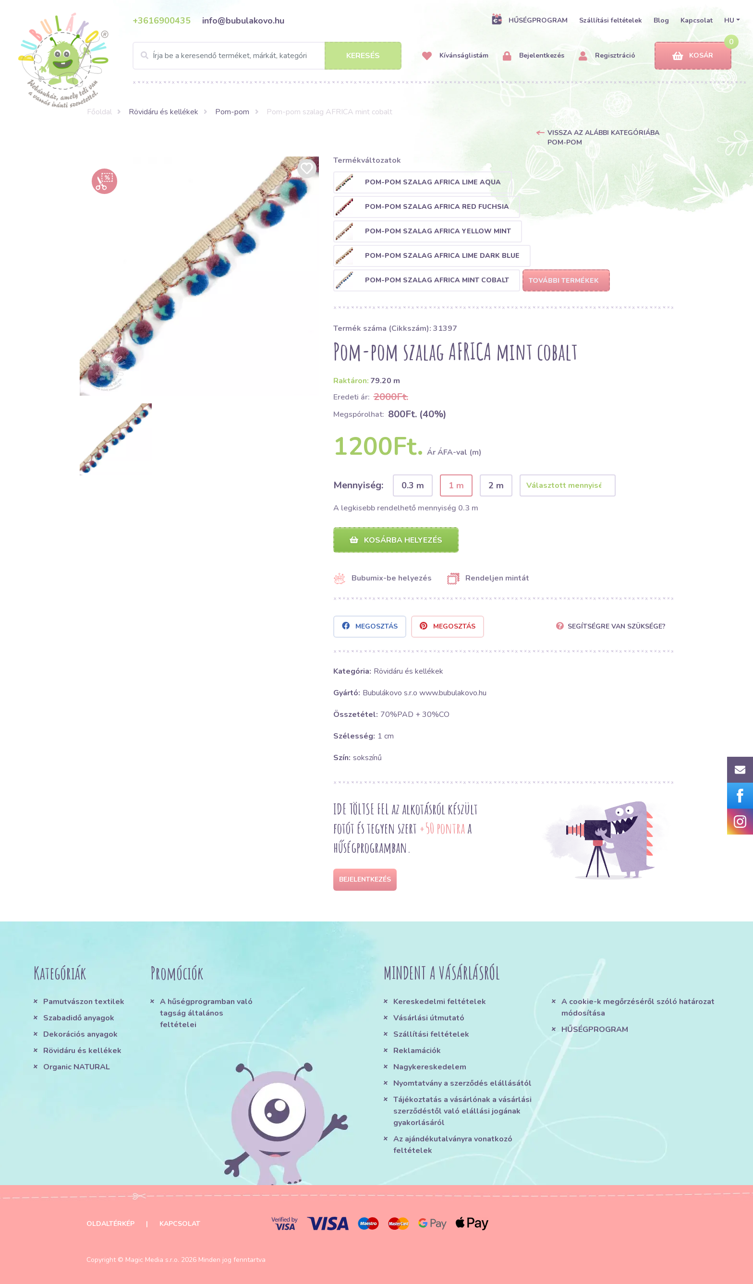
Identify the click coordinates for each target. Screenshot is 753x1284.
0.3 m (412, 485)
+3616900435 (162, 20)
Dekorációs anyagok (80, 1034)
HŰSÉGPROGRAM (529, 20)
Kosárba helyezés (396, 540)
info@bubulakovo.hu (243, 20)
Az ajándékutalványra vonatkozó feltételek (452, 1145)
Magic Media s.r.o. (152, 1259)
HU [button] (729, 20)
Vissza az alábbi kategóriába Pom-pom (603, 137)
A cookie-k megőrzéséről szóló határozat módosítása (638, 1007)
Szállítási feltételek (610, 20)
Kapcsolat (696, 20)
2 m (496, 485)
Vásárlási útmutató (428, 1018)
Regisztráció (607, 56)
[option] (199, 276)
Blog (661, 20)
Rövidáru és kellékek (163, 112)
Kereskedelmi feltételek (439, 1001)
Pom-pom (232, 112)
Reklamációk (417, 1050)
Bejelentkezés (533, 56)
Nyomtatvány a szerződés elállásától (462, 1083)
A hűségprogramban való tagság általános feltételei (206, 1013)
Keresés (363, 55)
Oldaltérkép (110, 1223)
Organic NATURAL (76, 1067)
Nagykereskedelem (429, 1067)
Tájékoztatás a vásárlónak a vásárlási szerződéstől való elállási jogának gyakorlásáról (462, 1111)
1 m (456, 485)
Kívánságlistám (455, 56)
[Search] (267, 56)
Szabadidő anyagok (78, 1018)
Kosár (692, 56)
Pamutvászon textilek (83, 1001)
